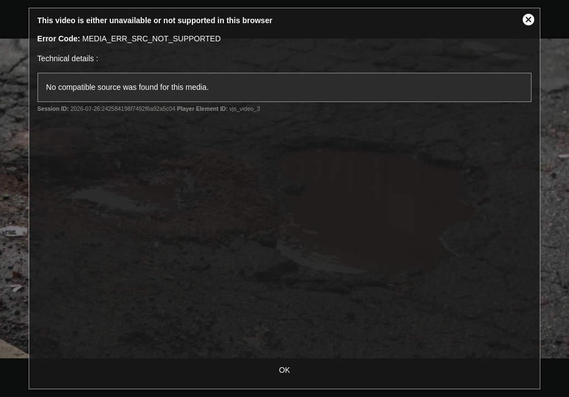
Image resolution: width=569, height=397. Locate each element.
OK (284, 370)
